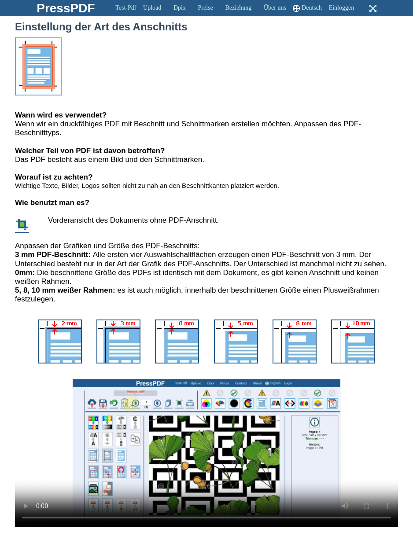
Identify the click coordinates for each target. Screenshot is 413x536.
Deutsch (312, 7)
